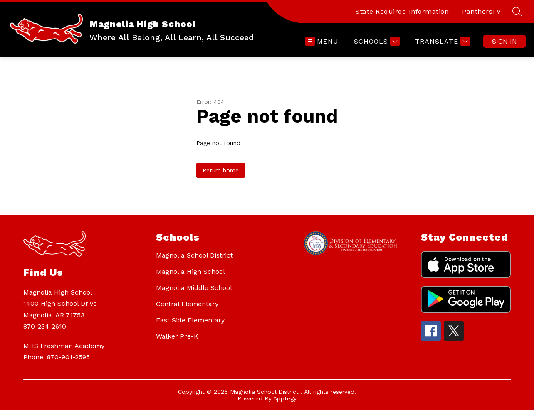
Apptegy (285, 398)
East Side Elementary (190, 320)
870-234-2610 (44, 326)
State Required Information (402, 11)
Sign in (504, 41)
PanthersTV (481, 11)
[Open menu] (322, 41)
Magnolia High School (190, 271)
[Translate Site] (441, 41)
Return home (221, 170)
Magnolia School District (194, 255)
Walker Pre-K (177, 336)
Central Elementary (187, 304)
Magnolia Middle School (194, 288)
